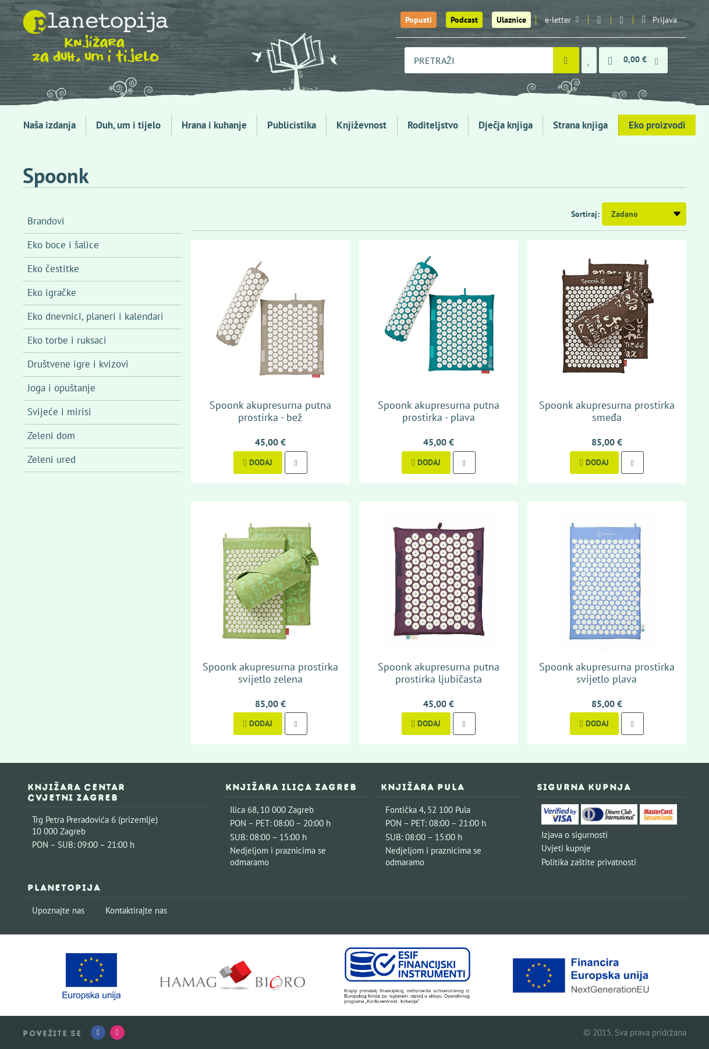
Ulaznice (511, 20)
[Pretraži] (566, 60)
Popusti (418, 20)
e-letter (562, 20)
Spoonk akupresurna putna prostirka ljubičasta (438, 673)
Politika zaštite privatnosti (588, 862)
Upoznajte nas (58, 910)
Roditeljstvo (432, 125)
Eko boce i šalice (63, 244)
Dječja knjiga (505, 125)
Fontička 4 (404, 809)
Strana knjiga (580, 125)
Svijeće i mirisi (59, 411)
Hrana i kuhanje (214, 125)
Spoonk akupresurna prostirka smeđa (607, 411)
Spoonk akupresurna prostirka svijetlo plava (607, 673)
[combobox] (479, 60)
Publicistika (291, 125)
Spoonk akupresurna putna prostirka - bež (270, 411)
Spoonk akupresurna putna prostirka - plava (438, 411)
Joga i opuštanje (61, 387)
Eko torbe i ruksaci (67, 340)
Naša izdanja (49, 125)
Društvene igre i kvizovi (78, 364)
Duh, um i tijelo (128, 125)
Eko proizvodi (657, 125)
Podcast (464, 20)
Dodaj (257, 462)
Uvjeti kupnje (566, 848)
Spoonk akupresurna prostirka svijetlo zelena (270, 673)
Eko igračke (51, 292)
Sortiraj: (585, 214)
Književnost (361, 125)
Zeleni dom (51, 435)
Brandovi (46, 221)
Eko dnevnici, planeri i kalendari (95, 316)
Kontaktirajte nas (136, 910)
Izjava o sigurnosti (574, 834)
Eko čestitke (53, 268)
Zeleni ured (51, 459)
